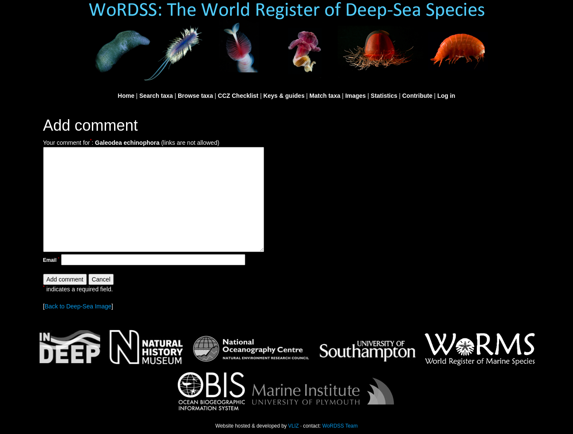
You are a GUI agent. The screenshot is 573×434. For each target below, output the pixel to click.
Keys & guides (283, 95)
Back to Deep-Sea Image (77, 306)
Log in (446, 95)
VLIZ (293, 426)
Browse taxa (195, 95)
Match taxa (324, 95)
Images (355, 95)
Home (126, 95)
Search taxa (156, 95)
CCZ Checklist (238, 95)
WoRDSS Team (340, 426)
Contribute (417, 95)
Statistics (384, 95)
